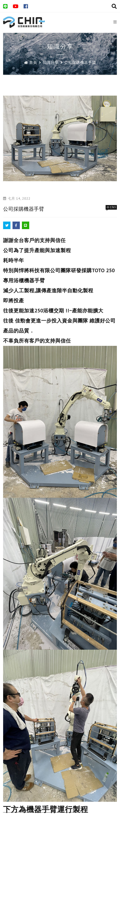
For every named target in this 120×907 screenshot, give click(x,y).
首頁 (30, 62)
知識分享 (51, 62)
